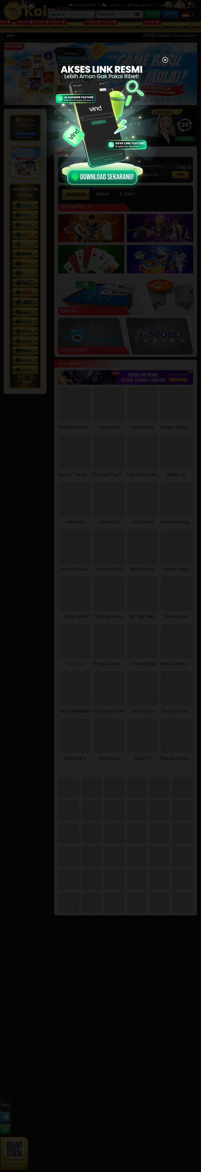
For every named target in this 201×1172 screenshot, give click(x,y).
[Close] (165, 60)
